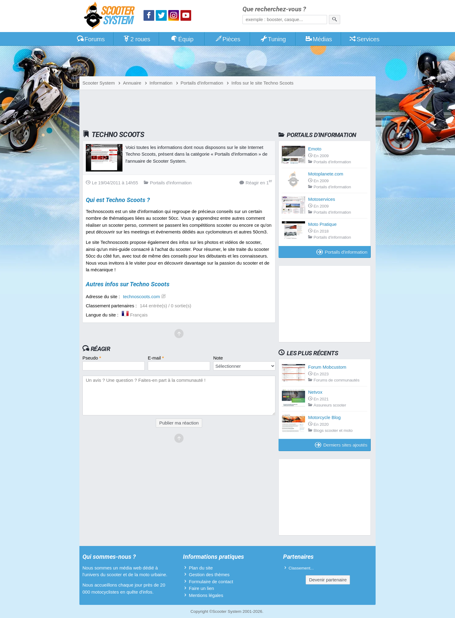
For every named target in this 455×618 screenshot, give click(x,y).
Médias (318, 39)
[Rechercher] (334, 19)
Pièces (227, 39)
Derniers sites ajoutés (341, 444)
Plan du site (201, 567)
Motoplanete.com (325, 173)
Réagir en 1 (255, 182)
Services (364, 39)
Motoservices (321, 199)
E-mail (156, 357)
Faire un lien (201, 588)
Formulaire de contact (211, 581)
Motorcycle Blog (324, 417)
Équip (182, 39)
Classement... (301, 568)
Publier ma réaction (178, 422)
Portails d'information (341, 252)
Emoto (314, 148)
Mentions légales (206, 595)
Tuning (273, 39)
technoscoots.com (141, 296)
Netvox (315, 392)
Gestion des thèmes (209, 574)
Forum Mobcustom (327, 367)
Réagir (100, 348)
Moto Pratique (322, 224)
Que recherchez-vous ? (274, 9)
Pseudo (91, 357)
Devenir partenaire (328, 579)
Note (218, 357)
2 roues (136, 39)
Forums (91, 39)
